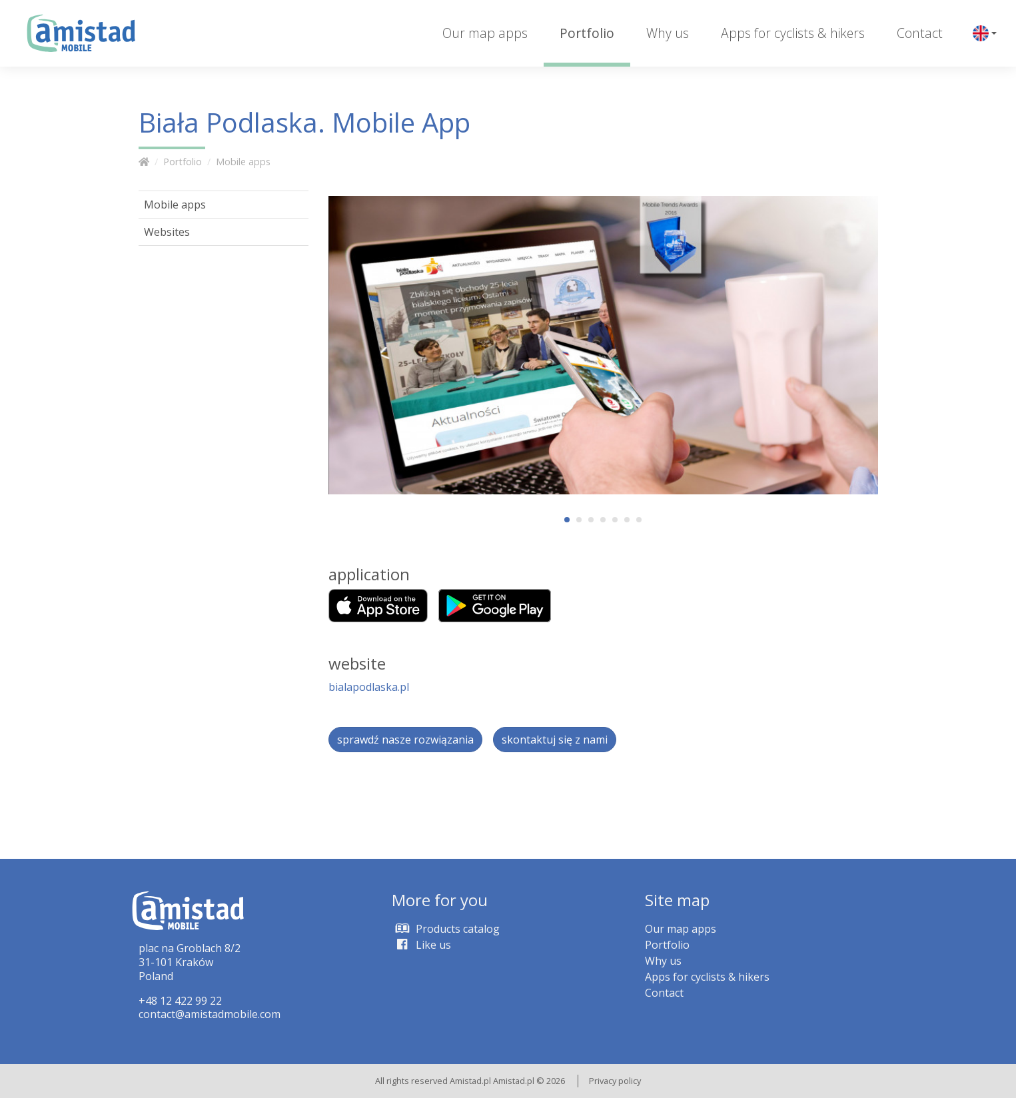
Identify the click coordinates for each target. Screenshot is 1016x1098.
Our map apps (485, 33)
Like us (421, 944)
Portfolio (587, 33)
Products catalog (446, 928)
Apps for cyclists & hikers (793, 33)
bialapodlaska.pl (368, 687)
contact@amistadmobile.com (209, 1014)
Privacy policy (615, 1081)
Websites (167, 232)
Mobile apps (243, 161)
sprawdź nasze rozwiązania (405, 739)
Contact (920, 33)
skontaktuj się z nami (555, 739)
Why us (667, 33)
